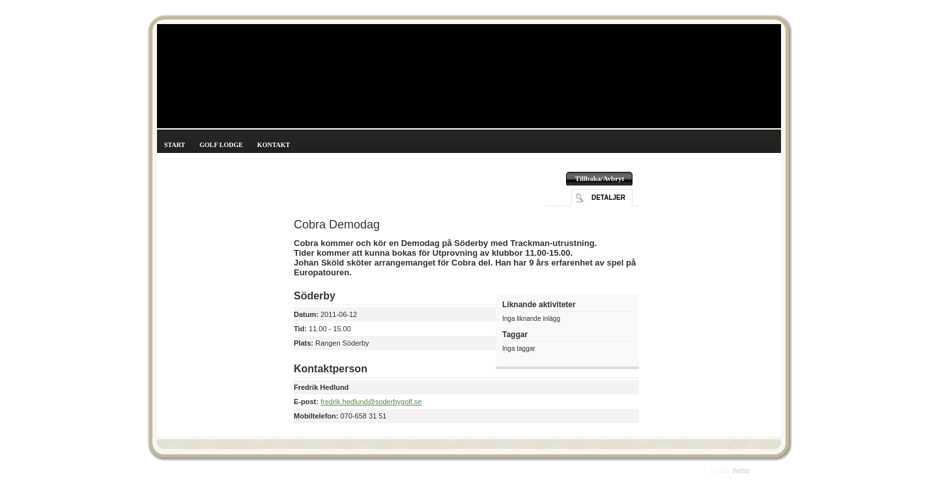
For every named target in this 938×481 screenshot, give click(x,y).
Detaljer (608, 197)
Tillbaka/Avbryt (599, 178)
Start (174, 144)
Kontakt (273, 144)
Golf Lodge (221, 144)
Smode (721, 470)
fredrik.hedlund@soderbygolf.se (370, 401)
